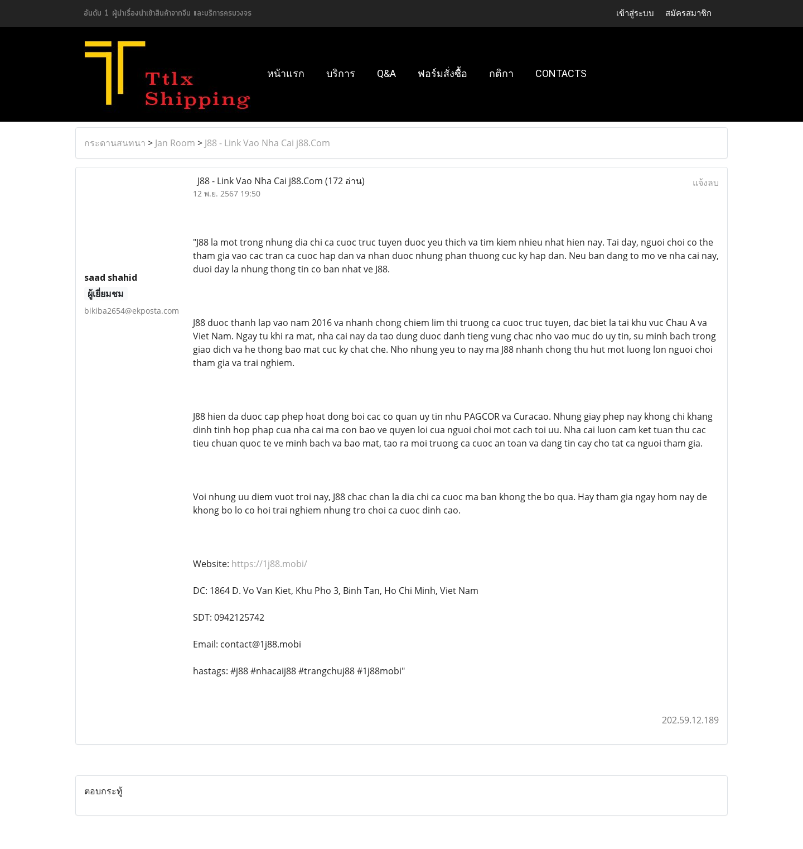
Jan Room (175, 143)
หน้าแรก (285, 73)
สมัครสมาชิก (688, 13)
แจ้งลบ (706, 182)
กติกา (501, 73)
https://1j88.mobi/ (269, 564)
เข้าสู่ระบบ (635, 13)
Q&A (386, 73)
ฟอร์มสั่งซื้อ (442, 73)
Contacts (561, 73)
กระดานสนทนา (115, 143)
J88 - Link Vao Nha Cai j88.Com (267, 143)
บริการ (340, 73)
